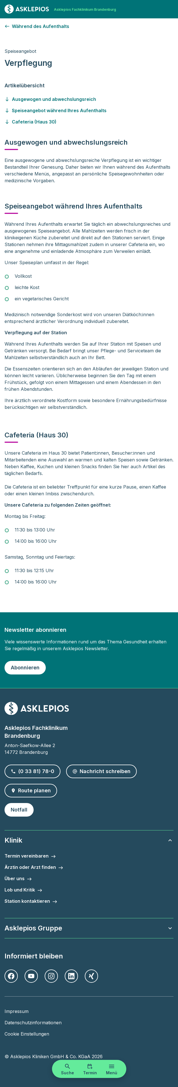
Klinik (89, 840)
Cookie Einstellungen (27, 1034)
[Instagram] (51, 976)
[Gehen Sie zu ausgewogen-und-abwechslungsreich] (89, 99)
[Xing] (91, 976)
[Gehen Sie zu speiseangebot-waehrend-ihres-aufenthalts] (89, 110)
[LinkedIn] (71, 976)
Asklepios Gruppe (89, 928)
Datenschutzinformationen (33, 1022)
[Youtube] (31, 976)
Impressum (17, 1011)
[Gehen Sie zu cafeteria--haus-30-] (89, 122)
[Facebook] (11, 976)
